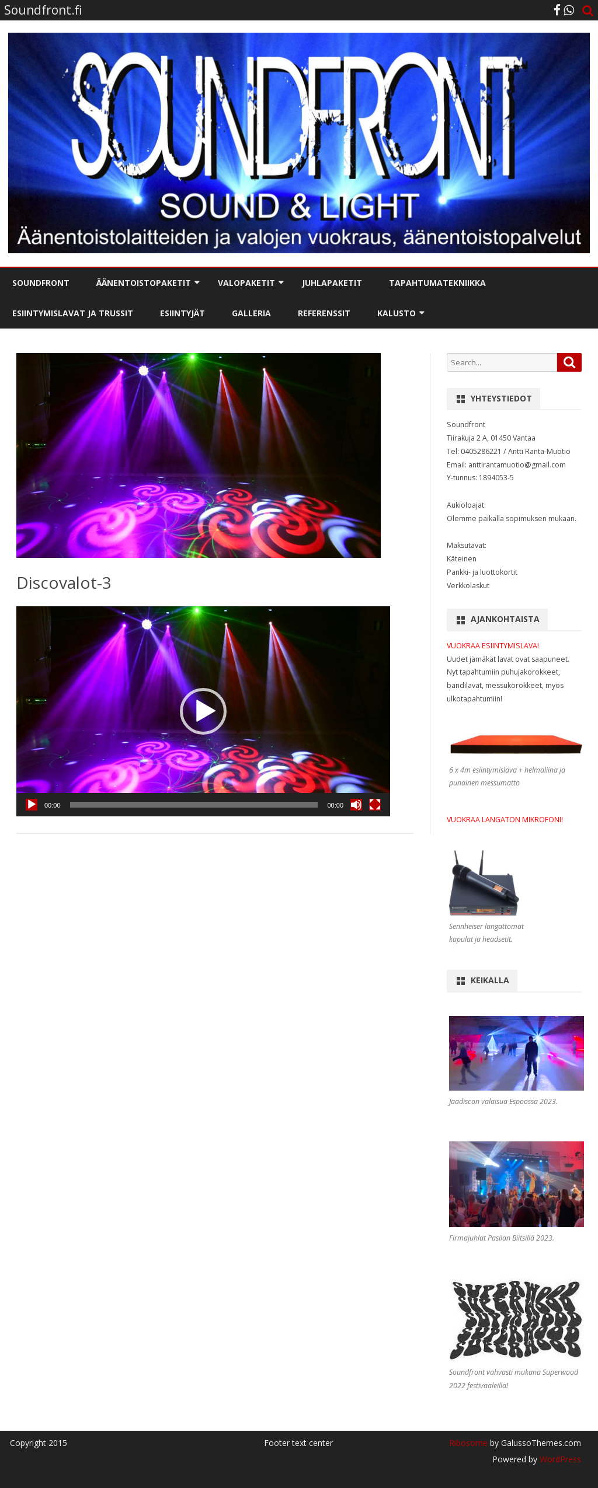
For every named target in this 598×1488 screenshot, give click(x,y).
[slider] (194, 805)
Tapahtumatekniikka (437, 282)
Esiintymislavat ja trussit (72, 313)
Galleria (251, 313)
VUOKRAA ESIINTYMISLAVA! (493, 646)
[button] (203, 711)
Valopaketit (246, 282)
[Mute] (356, 805)
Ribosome (468, 1442)
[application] (203, 711)
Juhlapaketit (332, 282)
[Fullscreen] (375, 805)
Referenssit (324, 313)
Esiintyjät (182, 313)
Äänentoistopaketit (143, 282)
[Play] (31, 805)
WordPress (559, 1459)
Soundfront (40, 282)
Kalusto (396, 313)
